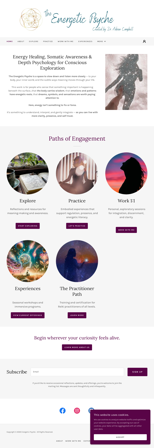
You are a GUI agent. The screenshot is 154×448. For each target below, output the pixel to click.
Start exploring (27, 226)
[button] (101, 41)
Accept (120, 437)
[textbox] (77, 372)
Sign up (137, 372)
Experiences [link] (85, 41)
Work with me (126, 230)
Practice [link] (48, 41)
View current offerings (27, 315)
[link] (77, 18)
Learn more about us (77, 347)
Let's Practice (77, 226)
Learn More (77, 315)
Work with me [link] (66, 41)
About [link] (21, 41)
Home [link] (10, 41)
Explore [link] (33, 41)
